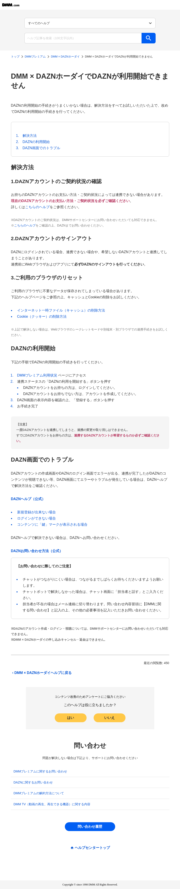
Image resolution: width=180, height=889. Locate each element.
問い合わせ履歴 (90, 826)
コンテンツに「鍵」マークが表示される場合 (52, 524)
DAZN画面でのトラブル (41, 148)
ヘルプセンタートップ (92, 848)
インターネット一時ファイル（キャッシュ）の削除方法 (61, 310)
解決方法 (30, 135)
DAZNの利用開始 (36, 142)
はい (70, 718)
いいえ (109, 718)
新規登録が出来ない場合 (36, 512)
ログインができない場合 (36, 518)
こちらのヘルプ (37, 207)
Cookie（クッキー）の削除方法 (42, 316)
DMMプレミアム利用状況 (37, 375)
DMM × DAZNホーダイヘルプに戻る (41, 673)
